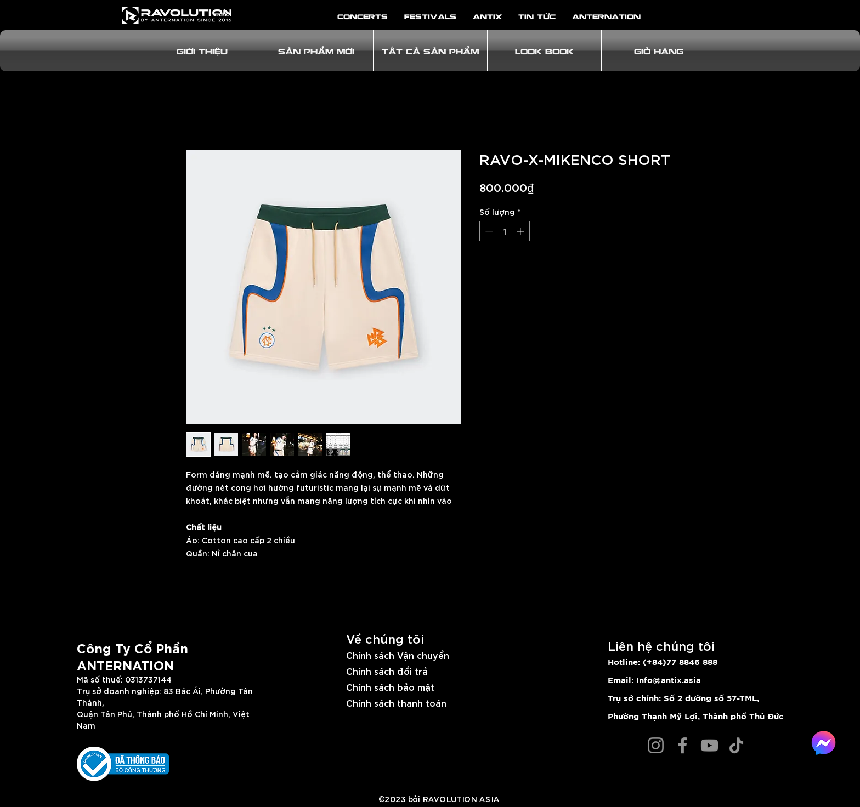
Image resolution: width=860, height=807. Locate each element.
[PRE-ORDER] (623, 187)
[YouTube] (709, 745)
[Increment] (521, 231)
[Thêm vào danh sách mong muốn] (662, 270)
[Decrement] (488, 231)
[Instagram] (655, 745)
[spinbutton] (504, 231)
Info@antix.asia (668, 681)
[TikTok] (736, 745)
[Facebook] (682, 745)
